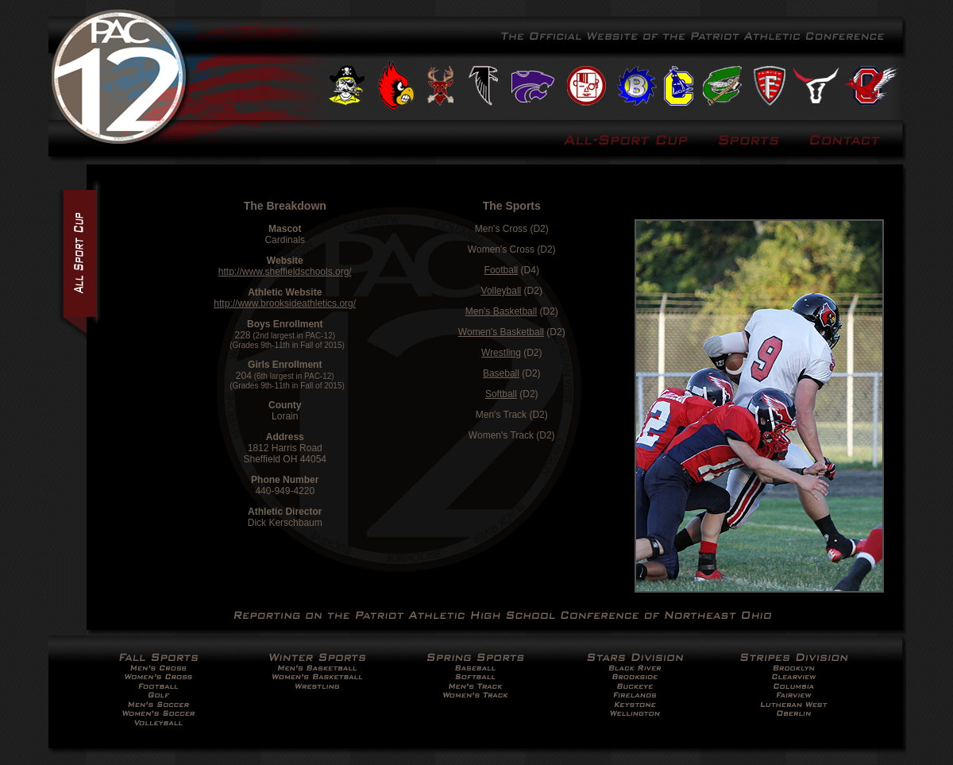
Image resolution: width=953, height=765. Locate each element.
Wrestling (501, 352)
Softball (501, 394)
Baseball (501, 373)
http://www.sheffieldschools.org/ (285, 271)
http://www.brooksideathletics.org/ (285, 303)
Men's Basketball (501, 311)
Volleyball (501, 290)
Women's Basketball (501, 332)
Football (501, 270)
